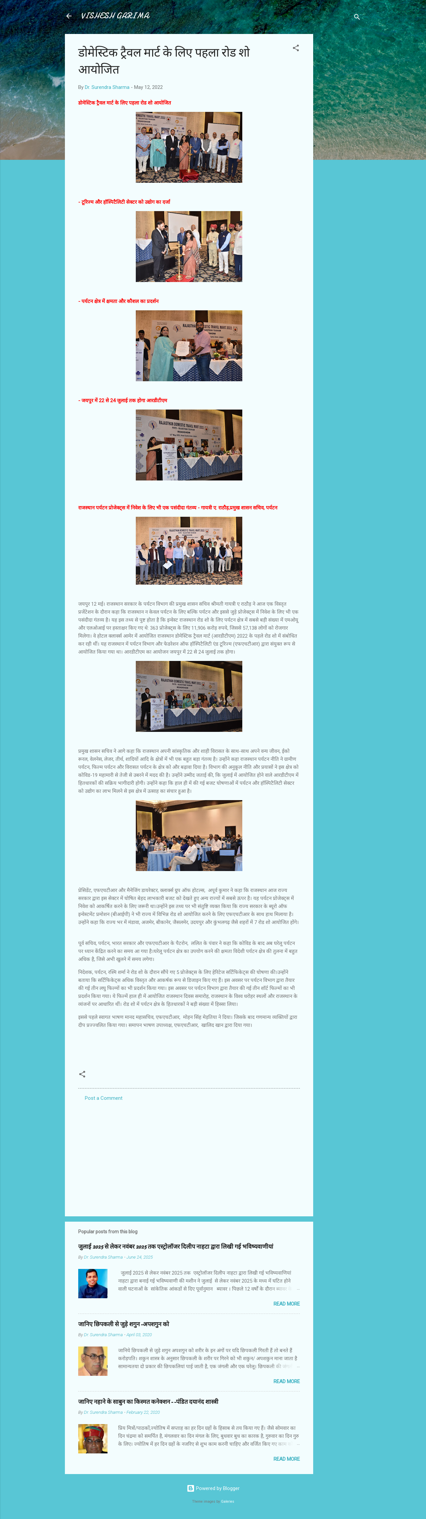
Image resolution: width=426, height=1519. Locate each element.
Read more (287, 1304)
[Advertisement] (340, 134)
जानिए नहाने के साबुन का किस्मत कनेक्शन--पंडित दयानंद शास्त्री (148, 1402)
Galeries (227, 1501)
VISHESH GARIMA (115, 15)
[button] (296, 49)
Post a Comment (103, 1098)
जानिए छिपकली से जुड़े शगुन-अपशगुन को (123, 1324)
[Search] (357, 18)
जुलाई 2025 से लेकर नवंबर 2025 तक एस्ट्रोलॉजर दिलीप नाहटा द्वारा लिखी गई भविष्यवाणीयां (175, 1247)
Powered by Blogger (213, 1488)
